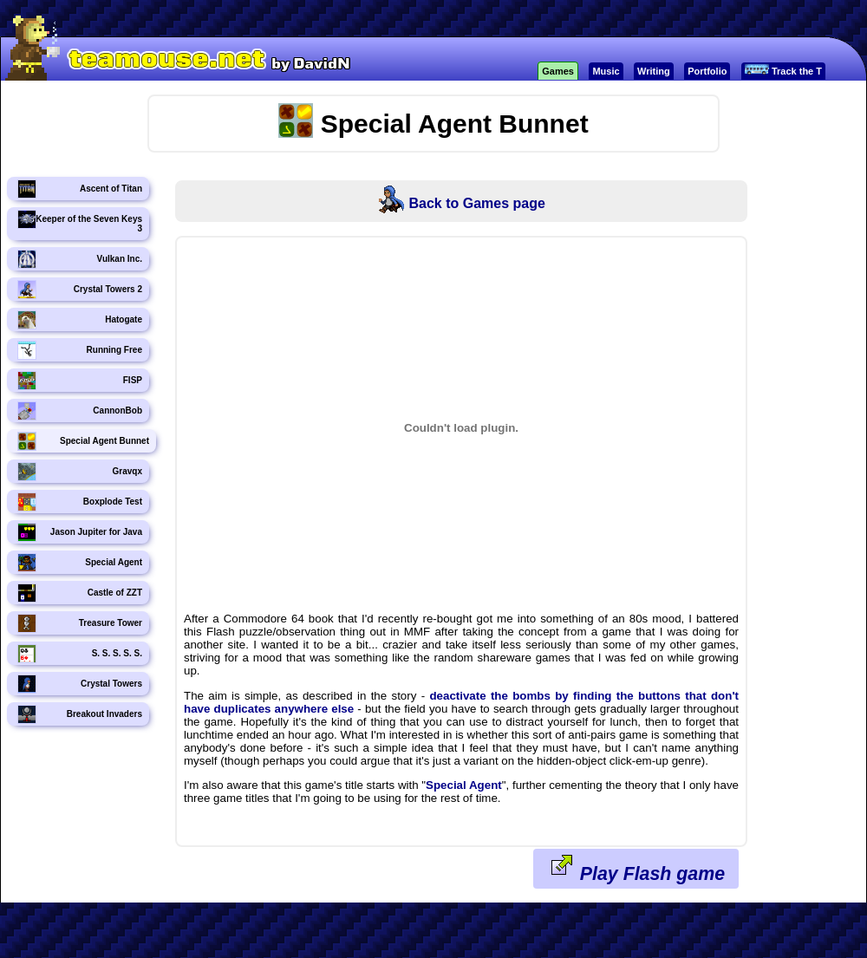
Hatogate (79, 319)
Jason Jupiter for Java (79, 532)
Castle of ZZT (79, 593)
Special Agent (79, 562)
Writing (653, 71)
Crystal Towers (79, 684)
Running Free (79, 350)
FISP (79, 380)
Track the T (783, 70)
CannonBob (79, 410)
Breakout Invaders (79, 714)
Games (558, 71)
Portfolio (707, 71)
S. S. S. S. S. (79, 653)
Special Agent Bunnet (83, 441)
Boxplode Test (79, 502)
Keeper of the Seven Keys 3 (79, 221)
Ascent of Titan (79, 189)
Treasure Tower (79, 623)
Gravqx (79, 471)
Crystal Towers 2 (79, 289)
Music (605, 71)
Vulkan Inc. (79, 259)
